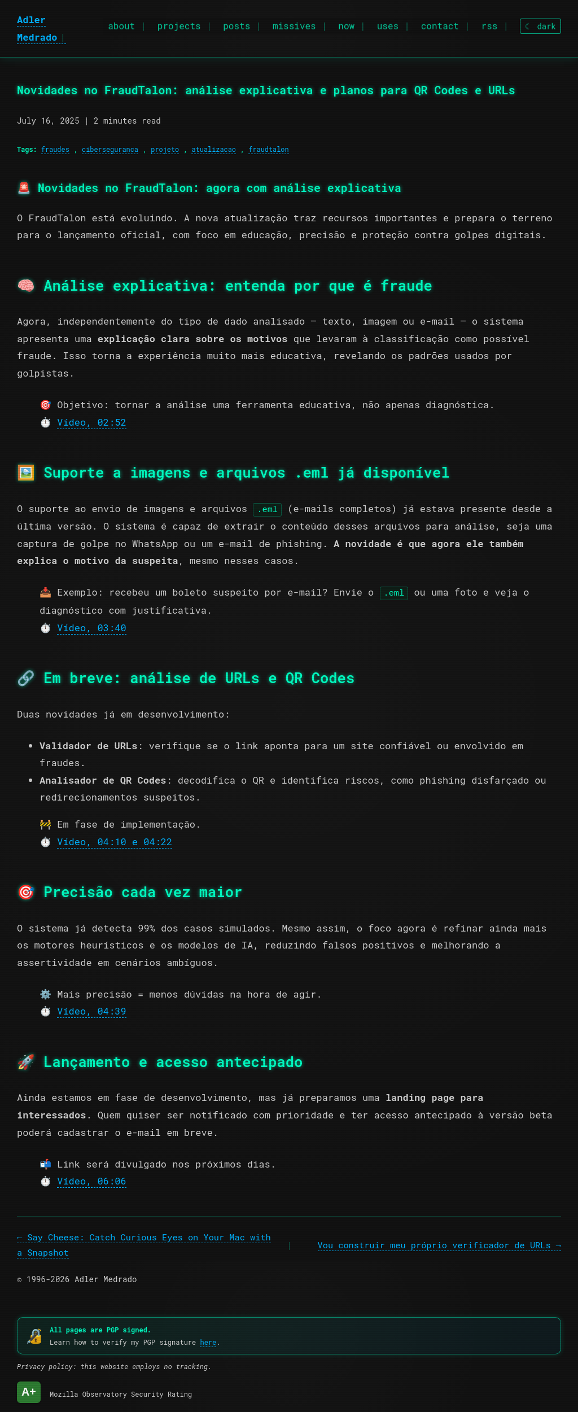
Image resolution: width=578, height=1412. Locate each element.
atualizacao (213, 149)
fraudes (55, 149)
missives (294, 23)
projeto (165, 149)
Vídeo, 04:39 (91, 1010)
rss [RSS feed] (489, 23)
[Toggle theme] (540, 23)
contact (440, 23)
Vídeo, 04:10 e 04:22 (114, 840)
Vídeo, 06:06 (91, 1179)
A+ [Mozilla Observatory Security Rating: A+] (28, 1390)
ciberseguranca (110, 149)
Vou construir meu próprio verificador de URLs (434, 1243)
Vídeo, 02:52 (91, 422)
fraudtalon (268, 149)
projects (179, 23)
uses (388, 23)
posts (236, 23)
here (208, 1340)
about (121, 23)
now (346, 23)
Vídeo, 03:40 (91, 626)
